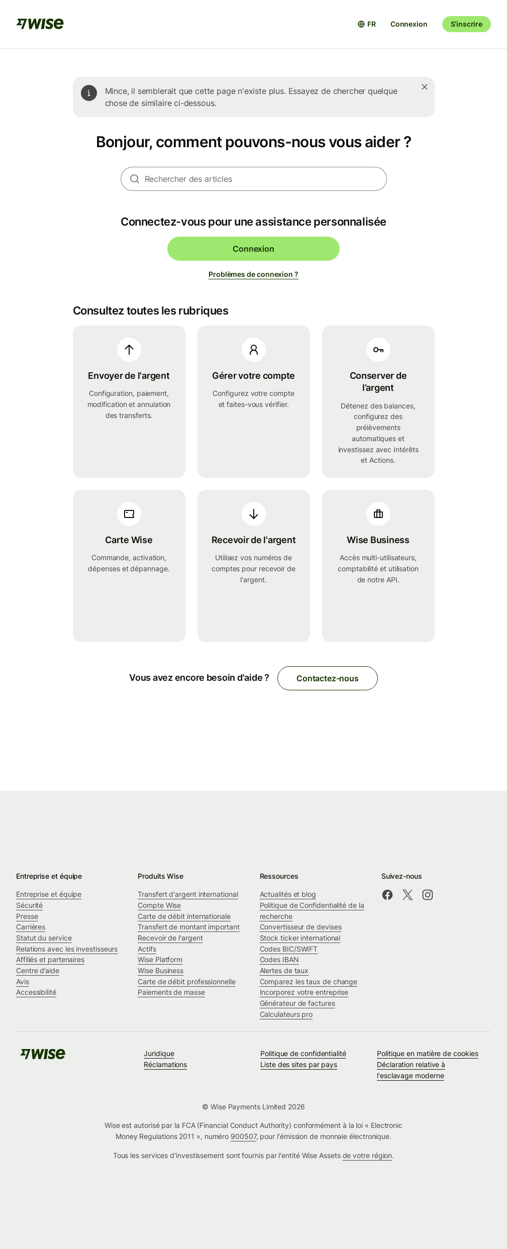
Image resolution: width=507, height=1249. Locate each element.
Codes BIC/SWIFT (289, 949)
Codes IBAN (279, 959)
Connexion (409, 24)
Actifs (147, 949)
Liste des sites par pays (298, 1064)
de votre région (367, 1155)
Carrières (30, 926)
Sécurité (29, 905)
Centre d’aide (37, 970)
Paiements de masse (171, 992)
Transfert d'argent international (188, 894)
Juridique (159, 1053)
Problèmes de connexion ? (253, 274)
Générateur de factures (297, 1003)
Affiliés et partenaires (50, 959)
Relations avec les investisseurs (67, 949)
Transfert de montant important (188, 926)
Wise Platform (160, 959)
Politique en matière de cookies (427, 1053)
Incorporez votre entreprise (304, 992)
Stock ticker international (300, 937)
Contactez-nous (327, 678)
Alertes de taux (284, 970)
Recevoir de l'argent (170, 937)
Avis (22, 981)
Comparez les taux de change (309, 981)
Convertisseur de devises (301, 926)
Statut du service (44, 937)
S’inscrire (466, 24)
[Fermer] (425, 87)
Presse (27, 916)
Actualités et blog (288, 894)
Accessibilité (36, 992)
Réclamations (165, 1064)
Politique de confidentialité (303, 1053)
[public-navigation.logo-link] (42, 1057)
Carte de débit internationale (184, 916)
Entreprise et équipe (48, 894)
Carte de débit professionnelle (186, 981)
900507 (243, 1136)
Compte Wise (159, 905)
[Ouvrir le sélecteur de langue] (366, 24)
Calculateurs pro (286, 1014)
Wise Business (160, 970)
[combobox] (266, 179)
